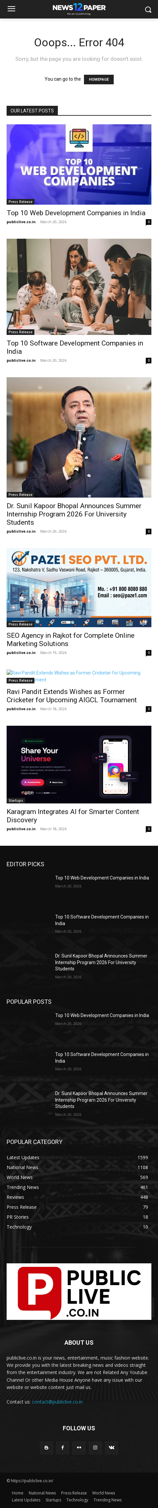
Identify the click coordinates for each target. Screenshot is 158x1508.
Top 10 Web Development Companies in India (76, 213)
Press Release (20, 201)
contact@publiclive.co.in (57, 1402)
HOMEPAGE (99, 79)
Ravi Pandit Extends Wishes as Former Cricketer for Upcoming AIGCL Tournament (72, 696)
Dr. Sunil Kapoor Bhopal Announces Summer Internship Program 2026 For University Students (74, 514)
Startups (16, 800)
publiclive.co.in (21, 221)
